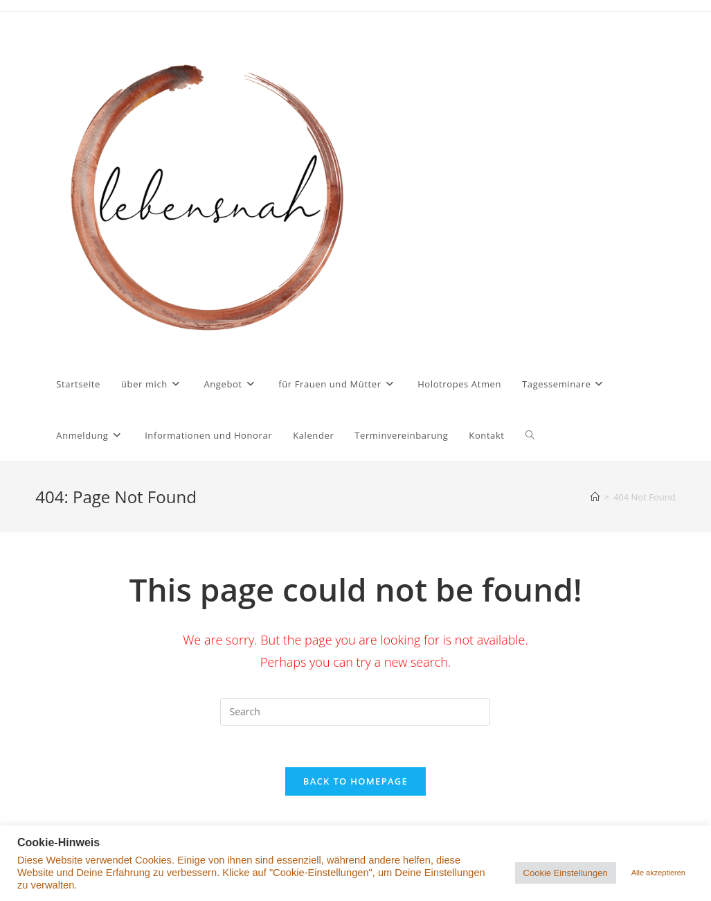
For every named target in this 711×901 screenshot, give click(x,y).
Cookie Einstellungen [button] (565, 873)
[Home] (595, 497)
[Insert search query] (355, 712)
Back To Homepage (355, 781)
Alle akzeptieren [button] (658, 872)
